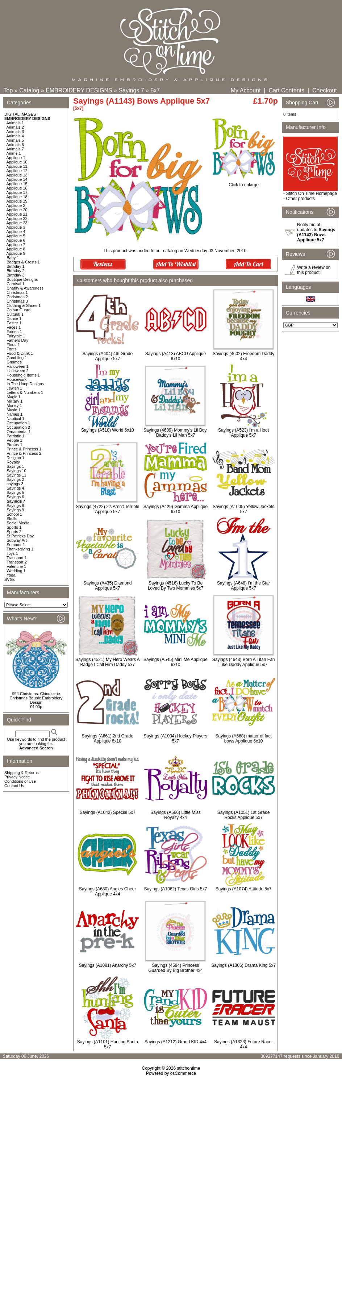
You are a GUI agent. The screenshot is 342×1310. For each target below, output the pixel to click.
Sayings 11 (16, 475)
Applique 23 (17, 223)
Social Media (18, 523)
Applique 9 (16, 253)
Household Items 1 (23, 375)
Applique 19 (17, 201)
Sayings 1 (15, 466)
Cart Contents (286, 90)
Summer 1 (16, 544)
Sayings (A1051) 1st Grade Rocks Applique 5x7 (243, 815)
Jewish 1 (14, 388)
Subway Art (17, 540)
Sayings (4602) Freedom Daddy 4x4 (243, 356)
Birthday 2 (16, 271)
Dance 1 (14, 318)
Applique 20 (17, 210)
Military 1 (14, 401)
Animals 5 (15, 140)
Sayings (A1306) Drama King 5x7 (243, 965)
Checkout (324, 90)
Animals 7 (15, 149)
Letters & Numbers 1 (25, 392)
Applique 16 (17, 188)
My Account (246, 90)
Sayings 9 (15, 510)
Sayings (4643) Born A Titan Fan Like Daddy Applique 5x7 (243, 662)
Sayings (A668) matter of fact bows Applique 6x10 (243, 738)
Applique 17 (17, 192)
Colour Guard (18, 310)
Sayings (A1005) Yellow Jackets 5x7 (243, 509)
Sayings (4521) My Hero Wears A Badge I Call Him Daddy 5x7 (107, 662)
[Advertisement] (171, 1138)
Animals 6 (15, 144)
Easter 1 (14, 323)
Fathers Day (17, 340)
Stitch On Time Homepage (311, 193)
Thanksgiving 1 (20, 549)
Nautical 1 (15, 418)
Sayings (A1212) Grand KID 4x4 (176, 1041)
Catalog (29, 90)
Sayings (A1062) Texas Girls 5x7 (175, 888)
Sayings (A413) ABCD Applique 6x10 (175, 356)
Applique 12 (17, 171)
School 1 (14, 514)
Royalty (13, 462)
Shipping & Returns (21, 772)
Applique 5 (16, 236)
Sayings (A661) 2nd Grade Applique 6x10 (107, 738)
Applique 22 (17, 218)
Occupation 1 (18, 423)
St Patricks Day (20, 536)
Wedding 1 (16, 571)
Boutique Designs (22, 279)
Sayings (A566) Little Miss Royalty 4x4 (175, 815)
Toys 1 (12, 553)
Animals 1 (15, 123)
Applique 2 (16, 205)
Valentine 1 (16, 566)
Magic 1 (14, 397)
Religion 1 (15, 458)
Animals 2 (15, 127)
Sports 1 (14, 527)
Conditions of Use (20, 781)
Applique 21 (17, 214)
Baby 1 (13, 257)
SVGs (9, 579)
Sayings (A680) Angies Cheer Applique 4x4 (107, 891)
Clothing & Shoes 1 (24, 305)
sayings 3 (15, 484)
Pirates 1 (14, 444)
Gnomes (14, 362)
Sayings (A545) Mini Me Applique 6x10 (175, 662)
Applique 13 (17, 175)
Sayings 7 (131, 90)
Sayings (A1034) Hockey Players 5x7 (175, 738)
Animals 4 (15, 136)
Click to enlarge (243, 182)
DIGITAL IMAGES (20, 114)
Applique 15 (17, 184)
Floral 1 (13, 344)
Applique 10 (17, 162)
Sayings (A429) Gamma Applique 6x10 (175, 509)
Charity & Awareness (25, 288)
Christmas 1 (17, 292)
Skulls (12, 518)
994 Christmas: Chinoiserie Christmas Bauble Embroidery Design (35, 697)
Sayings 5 (15, 492)
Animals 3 (15, 131)
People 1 (14, 440)
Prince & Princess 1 (24, 449)
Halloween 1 (18, 366)
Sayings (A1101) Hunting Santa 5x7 (107, 1044)
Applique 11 (17, 166)
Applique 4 (16, 231)
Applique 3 (16, 227)
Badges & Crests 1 (23, 262)
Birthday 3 (16, 275)
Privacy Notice (17, 777)
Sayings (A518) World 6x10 (107, 430)
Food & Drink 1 (20, 353)
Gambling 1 (17, 357)
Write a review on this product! (313, 270)
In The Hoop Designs (25, 384)
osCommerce (183, 1073)
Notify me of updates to (316, 232)
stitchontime (188, 1068)
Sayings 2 (15, 479)
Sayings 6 (15, 497)
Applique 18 (17, 197)
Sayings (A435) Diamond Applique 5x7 (107, 586)
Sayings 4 (15, 488)
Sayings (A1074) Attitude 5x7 (244, 888)
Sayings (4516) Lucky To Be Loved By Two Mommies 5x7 (175, 586)
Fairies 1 (14, 331)
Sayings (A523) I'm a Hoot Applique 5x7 (243, 433)
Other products (300, 198)
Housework (16, 379)
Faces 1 (14, 327)
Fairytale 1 (16, 336)
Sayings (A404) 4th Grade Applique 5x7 (107, 356)
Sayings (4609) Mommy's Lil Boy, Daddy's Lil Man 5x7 (175, 433)
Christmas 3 (17, 301)
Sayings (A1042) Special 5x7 (107, 812)
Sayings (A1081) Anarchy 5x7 (107, 965)
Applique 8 (16, 249)
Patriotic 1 (15, 436)
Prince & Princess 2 (24, 453)
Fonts (12, 349)
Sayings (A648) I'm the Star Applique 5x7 (243, 586)
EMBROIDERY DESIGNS (79, 90)
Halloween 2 (18, 371)
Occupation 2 (18, 427)
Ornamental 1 (19, 431)
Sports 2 (14, 531)
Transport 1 (17, 558)
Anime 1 (14, 153)
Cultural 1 (15, 314)
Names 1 (14, 414)
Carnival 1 (16, 284)
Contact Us (14, 785)
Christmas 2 (17, 297)
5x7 (155, 90)
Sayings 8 (15, 505)
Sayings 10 (16, 471)
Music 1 (13, 410)
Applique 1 (16, 157)
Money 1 (14, 405)
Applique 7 (16, 244)
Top (8, 90)
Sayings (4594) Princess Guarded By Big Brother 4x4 (175, 968)
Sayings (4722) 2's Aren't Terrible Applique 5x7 (107, 509)
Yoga (11, 575)
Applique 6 (16, 240)
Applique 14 (17, 179)
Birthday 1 (16, 266)
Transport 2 (17, 562)
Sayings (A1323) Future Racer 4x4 (243, 1044)
